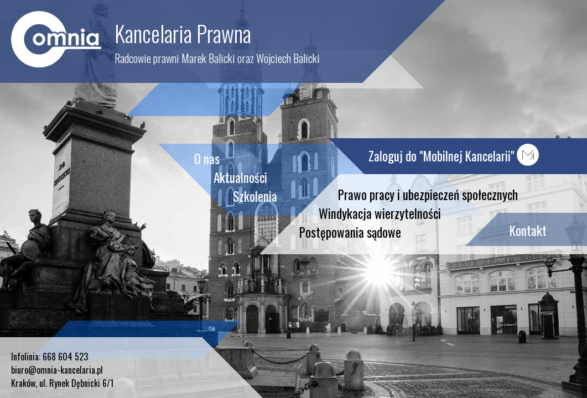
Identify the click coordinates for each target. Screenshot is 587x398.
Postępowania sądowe (350, 232)
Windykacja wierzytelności (380, 213)
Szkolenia (255, 196)
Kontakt (528, 230)
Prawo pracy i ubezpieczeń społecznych (428, 194)
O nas (207, 158)
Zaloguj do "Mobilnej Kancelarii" (453, 155)
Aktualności (240, 177)
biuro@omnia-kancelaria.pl (57, 369)
